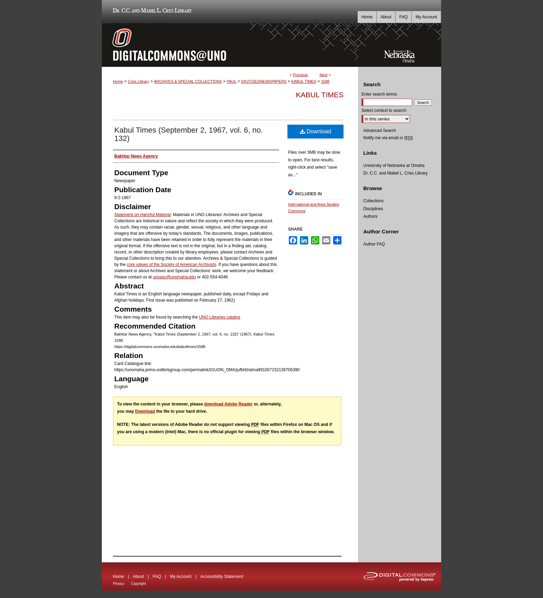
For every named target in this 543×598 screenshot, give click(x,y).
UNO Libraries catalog (219, 317)
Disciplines (373, 208)
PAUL (232, 81)
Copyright (138, 584)
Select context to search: (384, 110)
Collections (373, 200)
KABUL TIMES (303, 81)
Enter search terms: (380, 94)
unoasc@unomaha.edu (174, 277)
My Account (181, 576)
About (138, 576)
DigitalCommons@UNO (230, 45)
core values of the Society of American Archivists (171, 264)
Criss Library (138, 81)
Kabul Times (320, 95)
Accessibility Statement (222, 576)
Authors (370, 216)
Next (324, 75)
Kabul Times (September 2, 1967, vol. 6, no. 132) (188, 134)
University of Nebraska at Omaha (394, 165)
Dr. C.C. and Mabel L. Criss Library (151, 11)
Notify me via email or (388, 137)
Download (315, 131)
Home (118, 81)
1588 (325, 81)
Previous (300, 75)
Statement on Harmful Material (142, 214)
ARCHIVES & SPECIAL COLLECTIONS (188, 81)
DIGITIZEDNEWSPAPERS (263, 81)
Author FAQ (374, 244)
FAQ (157, 576)
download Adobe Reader (228, 404)
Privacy (118, 584)
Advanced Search (379, 130)
